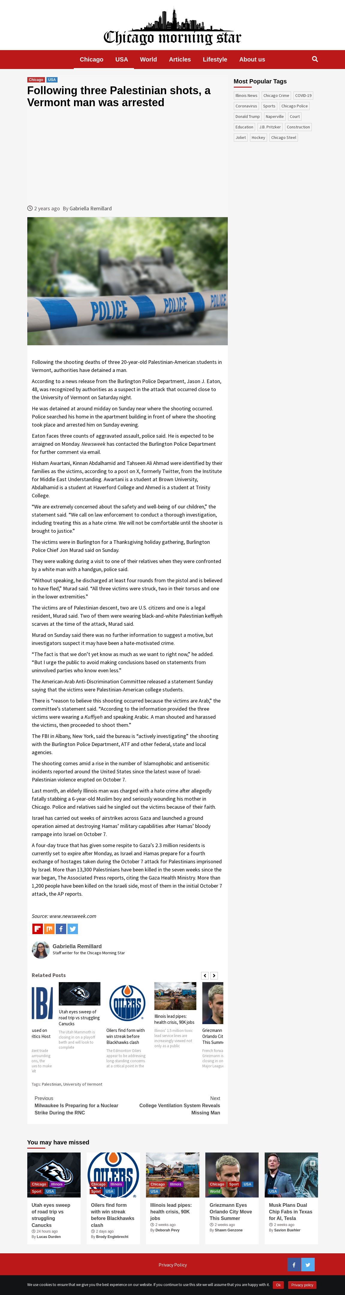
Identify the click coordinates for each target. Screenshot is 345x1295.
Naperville (275, 116)
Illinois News (246, 95)
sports (269, 106)
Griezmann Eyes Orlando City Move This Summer (219, 1036)
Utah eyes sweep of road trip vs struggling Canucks (79, 1018)
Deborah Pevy (168, 1230)
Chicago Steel (283, 137)
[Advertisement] (127, 156)
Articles (180, 59)
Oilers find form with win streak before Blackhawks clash (125, 1036)
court (295, 116)
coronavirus (246, 106)
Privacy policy (302, 1285)
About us (252, 59)
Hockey (258, 137)
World (148, 59)
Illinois (57, 1184)
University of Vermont (82, 1084)
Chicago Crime (276, 95)
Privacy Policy (173, 1265)
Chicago (91, 59)
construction (298, 127)
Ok (278, 1285)
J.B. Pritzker (270, 127)
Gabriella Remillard (91, 208)
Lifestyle (215, 59)
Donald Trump (248, 116)
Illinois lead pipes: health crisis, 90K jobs (174, 1019)
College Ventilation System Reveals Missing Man (173, 1105)
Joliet (241, 137)
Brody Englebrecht (112, 1237)
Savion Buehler (287, 1230)
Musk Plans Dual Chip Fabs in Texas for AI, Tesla (291, 1212)
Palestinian (51, 1084)
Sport (36, 1191)
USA (121, 59)
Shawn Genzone (229, 1230)
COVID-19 (303, 95)
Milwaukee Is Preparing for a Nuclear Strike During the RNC (81, 1105)
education (244, 127)
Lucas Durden (49, 1237)
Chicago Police (294, 106)
